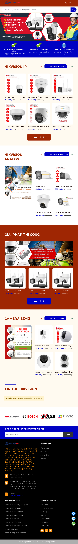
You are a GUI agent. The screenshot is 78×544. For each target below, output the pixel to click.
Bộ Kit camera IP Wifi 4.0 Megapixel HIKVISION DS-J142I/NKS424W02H (62, 291)
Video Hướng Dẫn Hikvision (15, 533)
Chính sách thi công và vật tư (16, 505)
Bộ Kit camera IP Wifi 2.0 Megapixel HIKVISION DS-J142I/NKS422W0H (15, 291)
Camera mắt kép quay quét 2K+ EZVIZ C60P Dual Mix (64, 346)
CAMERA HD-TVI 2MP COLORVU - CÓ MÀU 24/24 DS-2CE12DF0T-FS (64, 213)
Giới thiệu (44, 451)
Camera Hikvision (47, 508)
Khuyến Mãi (45, 519)
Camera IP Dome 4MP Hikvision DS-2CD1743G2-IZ (15, 126)
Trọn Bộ (43, 512)
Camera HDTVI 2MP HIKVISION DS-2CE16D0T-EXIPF (64, 186)
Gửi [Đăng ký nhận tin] (68, 434)
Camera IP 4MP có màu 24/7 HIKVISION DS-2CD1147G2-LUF (62, 126)
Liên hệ (43, 458)
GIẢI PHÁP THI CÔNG (22, 235)
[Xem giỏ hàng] (70, 3)
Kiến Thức (44, 526)
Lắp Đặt (43, 515)
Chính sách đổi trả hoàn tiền (16, 526)
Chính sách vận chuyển (14, 515)
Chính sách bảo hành (13, 508)
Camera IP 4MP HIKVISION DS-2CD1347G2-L (39, 126)
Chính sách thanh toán (14, 512)
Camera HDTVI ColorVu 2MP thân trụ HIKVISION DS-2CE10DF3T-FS (44, 186)
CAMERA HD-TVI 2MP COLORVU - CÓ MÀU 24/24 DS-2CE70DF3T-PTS (44, 213)
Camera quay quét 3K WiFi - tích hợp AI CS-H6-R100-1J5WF (44, 372)
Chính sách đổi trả (12, 519)
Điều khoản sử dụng (13, 522)
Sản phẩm (44, 455)
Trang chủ (44, 448)
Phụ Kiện (44, 522)
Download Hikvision (12, 529)
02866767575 (16, 495)
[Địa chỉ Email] (39, 434)
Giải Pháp (44, 505)
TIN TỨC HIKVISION (21, 389)
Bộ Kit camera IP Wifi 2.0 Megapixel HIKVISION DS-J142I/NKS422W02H (39, 291)
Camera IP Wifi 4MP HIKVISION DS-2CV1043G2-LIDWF (62, 97)
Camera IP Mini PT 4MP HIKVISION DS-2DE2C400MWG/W (15, 97)
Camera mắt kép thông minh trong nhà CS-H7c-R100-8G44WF (64, 372)
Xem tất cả (39, 137)
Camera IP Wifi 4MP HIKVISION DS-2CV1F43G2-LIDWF (39, 97)
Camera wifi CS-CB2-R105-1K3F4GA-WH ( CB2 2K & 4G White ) (44, 346)
